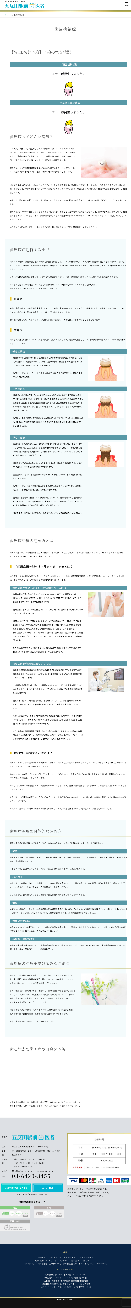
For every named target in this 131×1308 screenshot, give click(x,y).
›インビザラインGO (82, 1287)
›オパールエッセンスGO (51, 1287)
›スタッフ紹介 (52, 1260)
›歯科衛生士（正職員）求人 (49, 1263)
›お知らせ (85, 1260)
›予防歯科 (58, 1274)
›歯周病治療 (65, 1280)
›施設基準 (75, 1260)
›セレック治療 (84, 1283)
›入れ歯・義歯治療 (51, 1280)
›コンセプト (52, 1257)
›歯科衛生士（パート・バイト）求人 (78, 1263)
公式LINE (47, 1188)
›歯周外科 (75, 1280)
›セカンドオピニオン (67, 1283)
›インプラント (59, 1277)
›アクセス (64, 1260)
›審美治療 (67, 1274)
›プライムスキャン (85, 1257)
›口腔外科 (45, 1283)
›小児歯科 (68, 1287)
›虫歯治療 (49, 1274)
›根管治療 (83, 1280)
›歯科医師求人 (29, 1263)
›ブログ (94, 1260)
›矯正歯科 (48, 1277)
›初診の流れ (39, 1260)
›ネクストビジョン (67, 1257)
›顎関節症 (54, 1283)
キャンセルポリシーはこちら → (32, 1194)
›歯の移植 (82, 1277)
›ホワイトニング (79, 1274)
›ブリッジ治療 (72, 1277)
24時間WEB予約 (16, 1188)
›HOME (41, 1257)
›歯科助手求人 (102, 1263)
